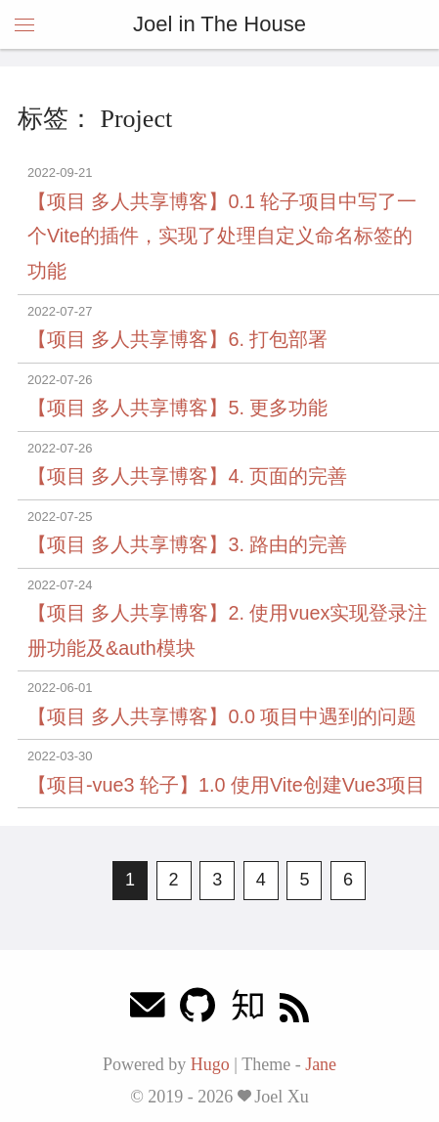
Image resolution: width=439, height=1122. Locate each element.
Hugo (210, 1064)
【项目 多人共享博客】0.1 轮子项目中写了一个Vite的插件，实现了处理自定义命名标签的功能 (222, 236)
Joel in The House (219, 24)
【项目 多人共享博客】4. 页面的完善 (187, 476)
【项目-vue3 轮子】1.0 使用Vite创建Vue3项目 (226, 785)
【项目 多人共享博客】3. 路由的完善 (187, 544)
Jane (320, 1064)
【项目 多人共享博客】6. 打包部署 (178, 339)
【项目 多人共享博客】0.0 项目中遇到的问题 (222, 716)
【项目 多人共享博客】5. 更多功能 (178, 407)
